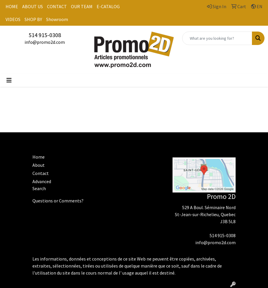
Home (38, 157)
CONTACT (57, 6)
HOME (12, 6)
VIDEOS (13, 19)
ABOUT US (32, 6)
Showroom (57, 19)
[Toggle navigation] (9, 80)
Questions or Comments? (57, 201)
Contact (40, 173)
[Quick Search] (217, 38)
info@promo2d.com (45, 42)
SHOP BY (33, 19)
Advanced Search (41, 184)
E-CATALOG (108, 6)
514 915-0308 (45, 35)
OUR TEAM (82, 6)
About (38, 165)
